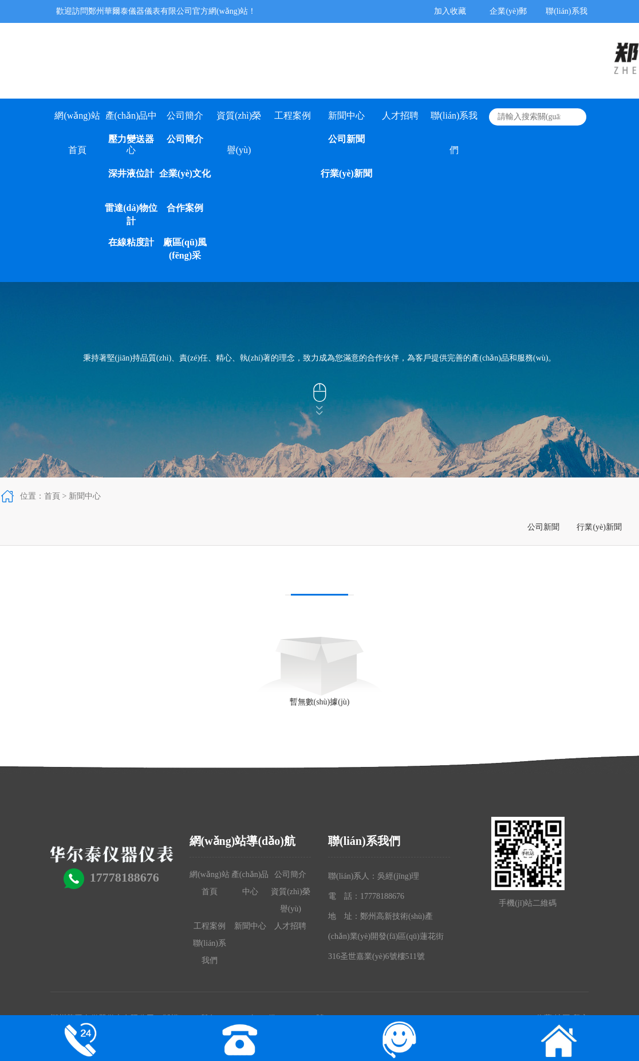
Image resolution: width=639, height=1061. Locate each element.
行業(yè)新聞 (346, 173)
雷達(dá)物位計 (131, 214)
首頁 (52, 496)
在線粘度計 (131, 242)
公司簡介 (185, 115)
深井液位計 (131, 173)
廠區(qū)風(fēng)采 (185, 248)
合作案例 (185, 208)
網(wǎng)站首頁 (77, 122)
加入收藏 (450, 11)
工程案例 (292, 115)
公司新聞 (346, 139)
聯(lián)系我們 (454, 122)
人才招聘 (400, 115)
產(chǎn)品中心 (131, 122)
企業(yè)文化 (185, 173)
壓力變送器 (131, 139)
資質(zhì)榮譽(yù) (238, 122)
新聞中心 (346, 115)
